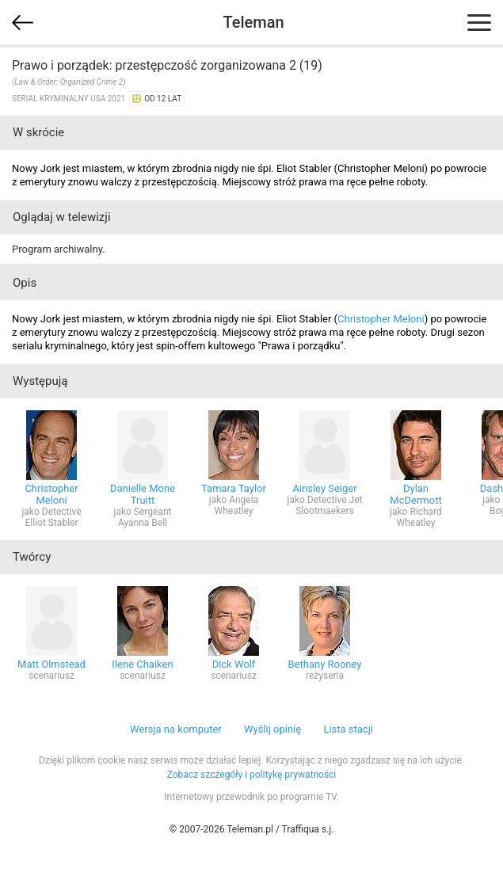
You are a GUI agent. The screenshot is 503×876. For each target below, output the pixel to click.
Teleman (253, 22)
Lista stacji (348, 729)
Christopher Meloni (381, 319)
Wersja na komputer (176, 729)
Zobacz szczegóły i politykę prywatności (252, 774)
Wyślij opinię (272, 729)
